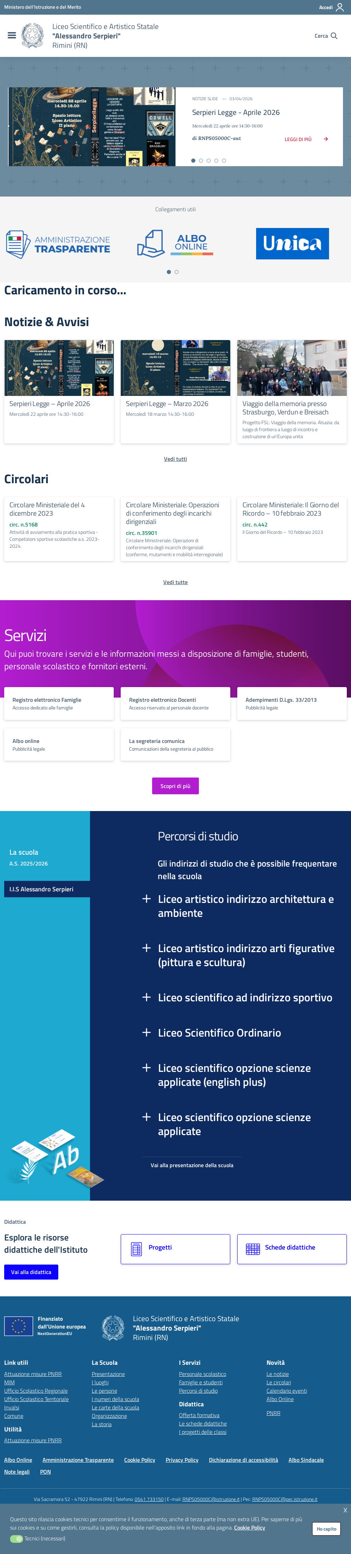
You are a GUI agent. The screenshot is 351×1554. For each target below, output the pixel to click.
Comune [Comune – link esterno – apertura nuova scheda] (13, 1416)
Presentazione (108, 1374)
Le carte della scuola (115, 1407)
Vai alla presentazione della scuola (192, 1165)
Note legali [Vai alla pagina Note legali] (17, 1471)
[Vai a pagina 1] (169, 272)
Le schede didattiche (203, 1423)
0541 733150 (149, 1499)
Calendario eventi (287, 1390)
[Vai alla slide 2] (201, 161)
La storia (102, 1424)
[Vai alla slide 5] (224, 161)
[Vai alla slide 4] (216, 161)
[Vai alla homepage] (32, 35)
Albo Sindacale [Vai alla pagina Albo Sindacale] (306, 1460)
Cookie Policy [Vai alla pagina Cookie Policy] (139, 1460)
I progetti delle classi (202, 1432)
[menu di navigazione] (11, 35)
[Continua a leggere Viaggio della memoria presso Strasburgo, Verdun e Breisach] (292, 368)
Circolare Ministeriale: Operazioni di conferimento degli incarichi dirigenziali (172, 513)
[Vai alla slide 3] (209, 161)
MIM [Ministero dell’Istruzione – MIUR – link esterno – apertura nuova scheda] (9, 1382)
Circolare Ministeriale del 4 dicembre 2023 (46, 508)
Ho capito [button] (326, 1529)
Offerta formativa (199, 1415)
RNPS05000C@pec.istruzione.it (285, 1499)
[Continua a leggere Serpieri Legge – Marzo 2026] (175, 368)
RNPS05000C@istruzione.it (211, 1499)
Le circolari (279, 1382)
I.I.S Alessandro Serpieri (41, 889)
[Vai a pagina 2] (176, 272)
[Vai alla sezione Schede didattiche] (292, 1249)
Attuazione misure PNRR (33, 1374)
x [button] (345, 1509)
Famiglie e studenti (201, 1382)
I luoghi (100, 1382)
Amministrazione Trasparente (78, 1460)
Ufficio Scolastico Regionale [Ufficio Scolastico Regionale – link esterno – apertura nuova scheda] (36, 1390)
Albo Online (280, 1399)
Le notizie (278, 1374)
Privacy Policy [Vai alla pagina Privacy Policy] (182, 1460)
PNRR (274, 1413)
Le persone (104, 1390)
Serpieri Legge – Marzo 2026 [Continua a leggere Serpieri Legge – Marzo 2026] (167, 403)
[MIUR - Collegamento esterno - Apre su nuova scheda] (42, 7)
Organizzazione (109, 1416)
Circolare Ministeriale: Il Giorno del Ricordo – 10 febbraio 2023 (290, 508)
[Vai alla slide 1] (193, 161)
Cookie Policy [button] (249, 1527)
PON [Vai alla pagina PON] (45, 1471)
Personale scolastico (202, 1374)
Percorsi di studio (198, 1390)
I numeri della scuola (115, 1399)
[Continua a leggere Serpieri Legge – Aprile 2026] (59, 368)
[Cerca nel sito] (326, 35)
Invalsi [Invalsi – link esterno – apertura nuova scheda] (11, 1407)
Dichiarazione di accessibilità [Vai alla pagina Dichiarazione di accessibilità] (243, 1460)
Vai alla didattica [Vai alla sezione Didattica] (31, 1272)
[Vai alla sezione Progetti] (175, 1249)
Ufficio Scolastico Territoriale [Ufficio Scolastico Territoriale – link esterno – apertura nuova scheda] (36, 1399)
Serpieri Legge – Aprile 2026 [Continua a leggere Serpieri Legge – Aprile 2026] (49, 403)
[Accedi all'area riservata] (332, 7)
